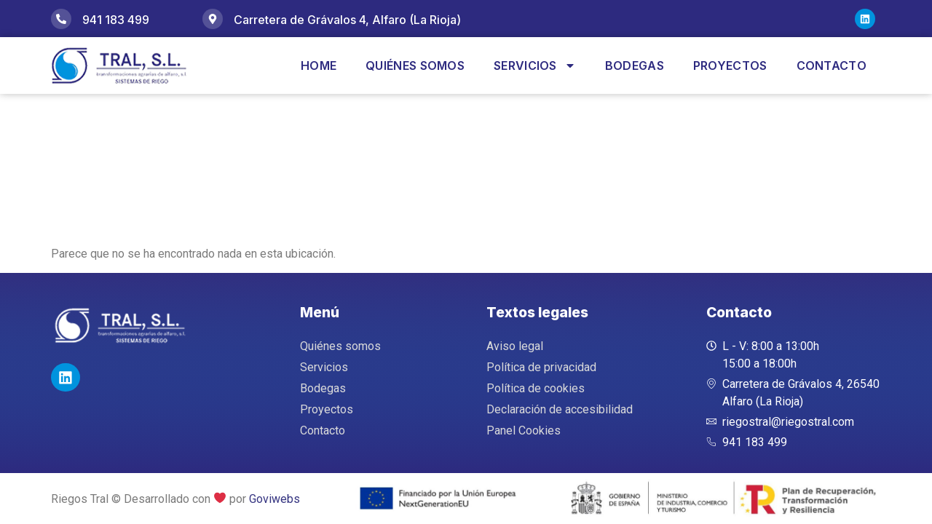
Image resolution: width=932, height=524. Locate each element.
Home (318, 65)
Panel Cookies (523, 430)
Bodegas (634, 65)
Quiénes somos (415, 65)
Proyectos (730, 65)
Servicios (535, 65)
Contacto (831, 65)
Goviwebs (274, 499)
